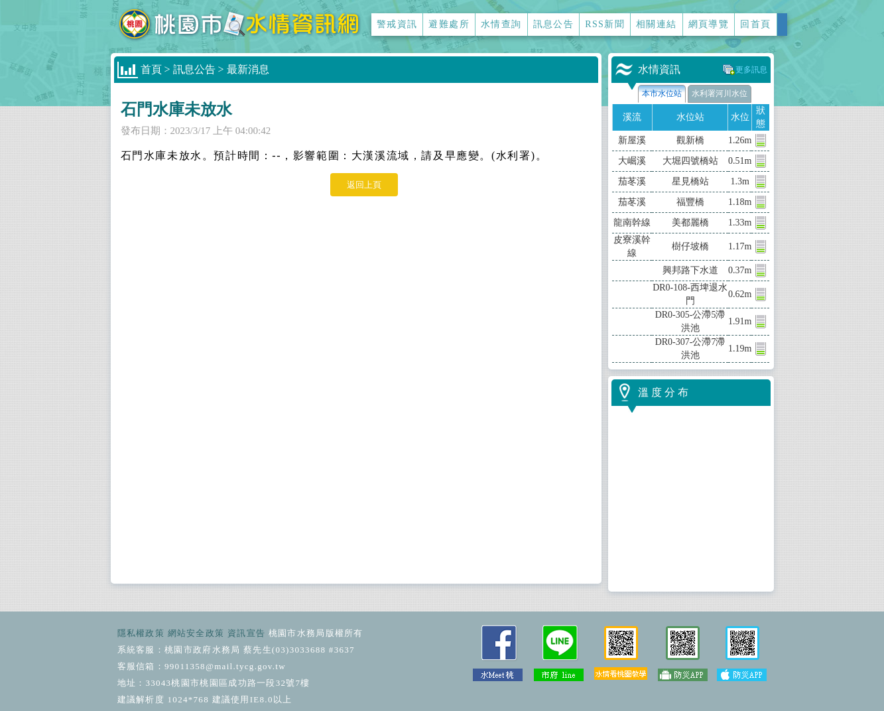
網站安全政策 (196, 633)
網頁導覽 (708, 24)
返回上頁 (364, 185)
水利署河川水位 (719, 93)
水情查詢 (501, 24)
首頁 (151, 69)
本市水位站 (662, 93)
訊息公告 (553, 24)
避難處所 (449, 24)
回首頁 (755, 24)
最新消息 (248, 69)
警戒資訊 (397, 24)
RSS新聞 (605, 24)
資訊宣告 (246, 633)
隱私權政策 (141, 633)
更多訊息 (751, 69)
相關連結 (656, 24)
